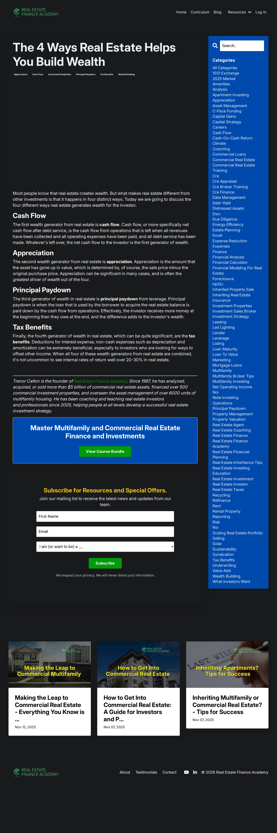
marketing (222, 390)
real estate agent (230, 461)
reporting (222, 569)
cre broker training (232, 199)
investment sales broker (236, 336)
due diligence (226, 235)
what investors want (233, 646)
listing (219, 372)
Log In (260, 12)
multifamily (223, 402)
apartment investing (232, 98)
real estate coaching (233, 467)
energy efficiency (230, 241)
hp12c (219, 306)
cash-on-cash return (235, 145)
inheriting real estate (233, 318)
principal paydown (85, 74)
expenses (222, 265)
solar (218, 604)
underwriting (225, 628)
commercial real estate (236, 169)
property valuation (231, 455)
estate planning (228, 247)
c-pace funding (229, 116)
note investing (227, 431)
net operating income (234, 420)
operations (223, 437)
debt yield (222, 217)
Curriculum (198, 12)
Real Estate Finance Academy (102, 381)
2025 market (225, 80)
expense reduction (231, 259)
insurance (222, 324)
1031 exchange (227, 74)
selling (219, 598)
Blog (216, 12)
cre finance (224, 205)
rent (217, 557)
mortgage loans (228, 396)
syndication (224, 616)
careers (220, 133)
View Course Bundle (105, 451)
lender (219, 360)
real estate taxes (230, 539)
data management (230, 211)
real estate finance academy (232, 482)
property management (234, 449)
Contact (170, 821)
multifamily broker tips (235, 408)
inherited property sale (235, 312)
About (125, 821)
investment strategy (232, 342)
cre (216, 187)
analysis (221, 92)
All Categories (226, 68)
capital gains (226, 122)
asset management (231, 110)
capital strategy (228, 127)
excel (218, 253)
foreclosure (224, 300)
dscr (217, 229)
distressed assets (230, 223)
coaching (222, 157)
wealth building (126, 74)
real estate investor (232, 533)
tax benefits (106, 74)
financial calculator (232, 282)
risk (217, 575)
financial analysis (230, 277)
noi (216, 426)
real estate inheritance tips (235, 506)
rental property (228, 563)
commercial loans (231, 163)
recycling (222, 545)
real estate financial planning (233, 494)
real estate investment (235, 527)
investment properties (59, 74)
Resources (239, 12)
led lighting (225, 354)
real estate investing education (233, 518)
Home (179, 12)
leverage (222, 366)
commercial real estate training (236, 178)
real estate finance (232, 473)
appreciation (20, 74)
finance (220, 271)
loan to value (226, 384)
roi (216, 581)
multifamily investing (233, 414)
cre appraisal (226, 193)
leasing (220, 348)
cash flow (37, 74)
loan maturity (226, 378)
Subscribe (105, 564)
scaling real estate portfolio (231, 589)
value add (223, 634)
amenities (222, 86)
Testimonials (146, 821)
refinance (222, 551)
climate (220, 151)
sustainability (226, 610)
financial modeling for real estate (235, 291)
